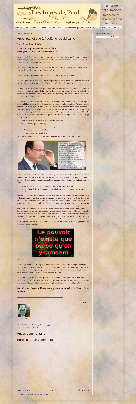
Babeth (33, 28)
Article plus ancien (82, 390)
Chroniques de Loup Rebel (31, 327)
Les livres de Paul (21, 28)
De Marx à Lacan (55, 28)
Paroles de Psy (105, 28)
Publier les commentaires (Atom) (38, 394)
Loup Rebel (23, 318)
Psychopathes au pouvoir (74, 28)
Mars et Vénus (91, 28)
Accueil (116, 28)
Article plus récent (24, 390)
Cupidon (43, 28)
